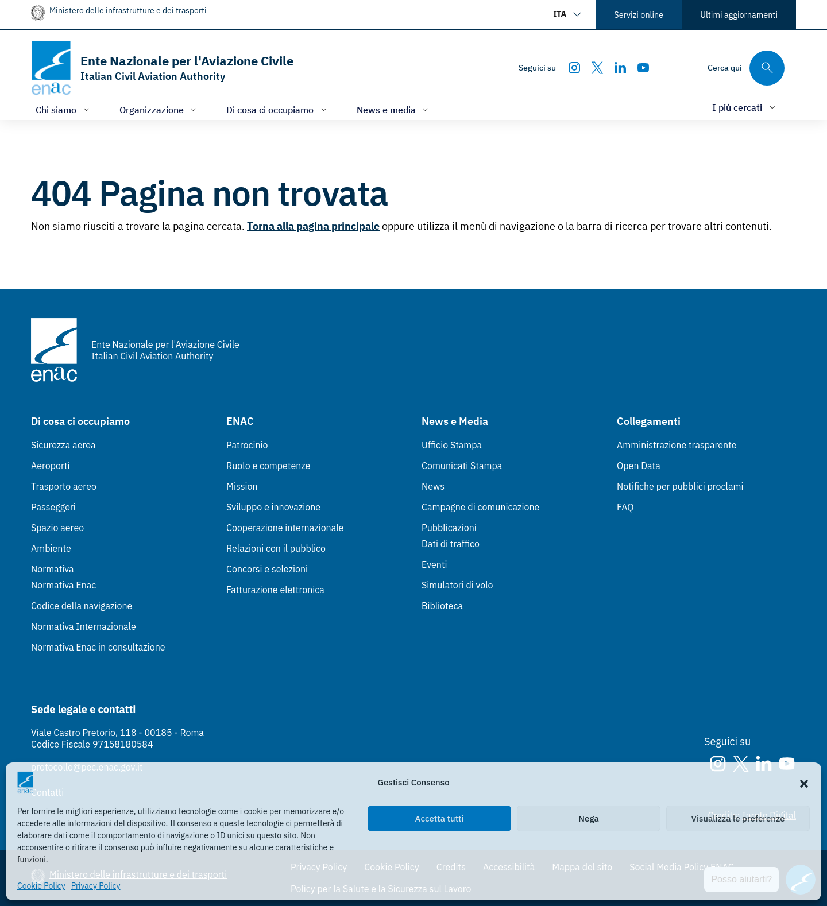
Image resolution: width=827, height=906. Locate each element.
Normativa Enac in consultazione (98, 647)
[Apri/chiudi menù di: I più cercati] (745, 107)
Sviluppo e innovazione (273, 507)
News (433, 486)
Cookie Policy (41, 886)
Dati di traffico (451, 543)
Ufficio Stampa (452, 445)
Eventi (434, 564)
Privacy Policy (96, 886)
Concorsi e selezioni (267, 569)
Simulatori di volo (457, 585)
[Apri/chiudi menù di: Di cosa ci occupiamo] (278, 109)
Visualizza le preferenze (738, 818)
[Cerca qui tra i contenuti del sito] (746, 68)
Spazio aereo (57, 527)
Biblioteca (442, 605)
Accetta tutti (439, 818)
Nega (588, 818)
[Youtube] (643, 68)
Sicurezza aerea (63, 445)
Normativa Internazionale (83, 626)
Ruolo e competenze (268, 465)
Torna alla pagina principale (313, 226)
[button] (804, 782)
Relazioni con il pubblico (276, 548)
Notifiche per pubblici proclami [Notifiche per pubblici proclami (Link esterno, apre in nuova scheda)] (680, 486)
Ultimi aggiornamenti (739, 14)
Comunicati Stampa (462, 465)
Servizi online (638, 14)
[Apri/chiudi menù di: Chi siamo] (63, 109)
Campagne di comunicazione (480, 507)
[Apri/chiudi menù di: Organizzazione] (159, 109)
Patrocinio (247, 445)
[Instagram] (574, 68)
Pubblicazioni (449, 527)
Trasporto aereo (63, 486)
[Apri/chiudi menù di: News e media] (394, 109)
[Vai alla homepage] (162, 68)
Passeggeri (53, 507)
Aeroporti (50, 465)
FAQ (625, 507)
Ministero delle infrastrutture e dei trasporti (128, 10)
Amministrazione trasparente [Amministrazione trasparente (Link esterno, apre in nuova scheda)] (677, 445)
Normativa (52, 569)
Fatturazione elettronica (275, 589)
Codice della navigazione (81, 605)
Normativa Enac (63, 585)
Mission (242, 486)
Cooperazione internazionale (284, 527)
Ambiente (51, 548)
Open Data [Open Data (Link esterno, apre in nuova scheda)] (638, 465)
